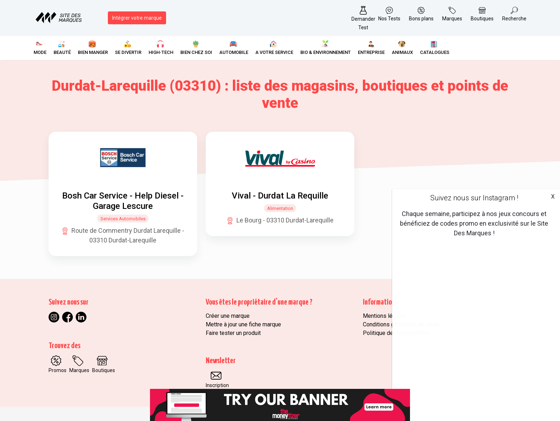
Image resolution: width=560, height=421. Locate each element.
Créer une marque (228, 315)
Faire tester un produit (233, 333)
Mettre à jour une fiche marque (243, 324)
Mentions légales (384, 315)
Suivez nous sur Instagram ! (474, 198)
